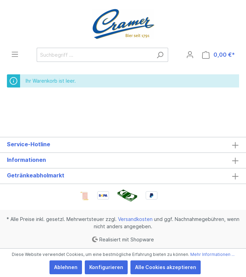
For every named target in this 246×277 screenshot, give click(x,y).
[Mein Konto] (190, 54)
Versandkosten (135, 219)
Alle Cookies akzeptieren (165, 267)
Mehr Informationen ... (212, 254)
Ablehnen (66, 267)
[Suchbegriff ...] (94, 55)
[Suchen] (160, 55)
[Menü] (15, 54)
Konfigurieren (106, 267)
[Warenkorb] (218, 55)
